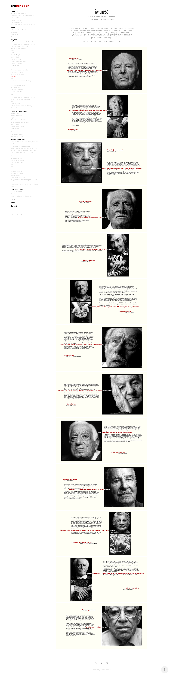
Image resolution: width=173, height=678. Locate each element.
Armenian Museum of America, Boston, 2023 (24, 148)
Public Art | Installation (19, 111)
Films (13, 95)
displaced (14, 32)
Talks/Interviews (17, 189)
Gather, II (13, 53)
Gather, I (13, 50)
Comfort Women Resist (18, 120)
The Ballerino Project (17, 89)
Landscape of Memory (18, 160)
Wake (12, 164)
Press (13, 199)
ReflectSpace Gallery (17, 158)
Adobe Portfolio (105, 670)
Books (13, 27)
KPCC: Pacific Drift (16, 192)
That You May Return (17, 22)
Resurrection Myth (16, 108)
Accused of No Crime (17, 173)
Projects (14, 39)
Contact (14, 206)
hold (12, 101)
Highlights (14, 11)
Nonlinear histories (16, 171)
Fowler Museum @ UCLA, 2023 (20, 146)
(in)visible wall (15, 124)
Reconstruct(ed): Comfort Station (20, 122)
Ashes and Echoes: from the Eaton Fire (22, 16)
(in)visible (13, 169)
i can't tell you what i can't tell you (20, 99)
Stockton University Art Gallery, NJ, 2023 (23, 150)
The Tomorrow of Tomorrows (19, 46)
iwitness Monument (16, 20)
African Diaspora (16, 87)
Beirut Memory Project (17, 74)
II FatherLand (15, 66)
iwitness (13, 76)
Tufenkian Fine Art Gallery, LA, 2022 (22, 152)
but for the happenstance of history (21, 106)
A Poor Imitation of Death (18, 13)
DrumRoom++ (15, 128)
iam (12, 167)
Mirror (12, 36)
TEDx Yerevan (15, 194)
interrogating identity (17, 134)
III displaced (14, 68)
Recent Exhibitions (18, 139)
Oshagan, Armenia (16, 91)
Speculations (15, 132)
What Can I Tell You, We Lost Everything (23, 24)
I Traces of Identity (16, 63)
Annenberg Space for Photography (21, 196)
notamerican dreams (17, 136)
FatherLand (14, 34)
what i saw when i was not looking (21, 81)
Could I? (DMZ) (15, 103)
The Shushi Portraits (17, 72)
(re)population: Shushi (17, 126)
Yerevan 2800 (15, 175)
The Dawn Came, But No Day (19, 70)
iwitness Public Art (16, 18)
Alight (12, 118)
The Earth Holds (16, 59)
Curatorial (14, 156)
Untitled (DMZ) (15, 57)
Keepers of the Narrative (18, 61)
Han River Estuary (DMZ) (18, 85)
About (13, 202)
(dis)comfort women (16, 162)
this (12, 78)
